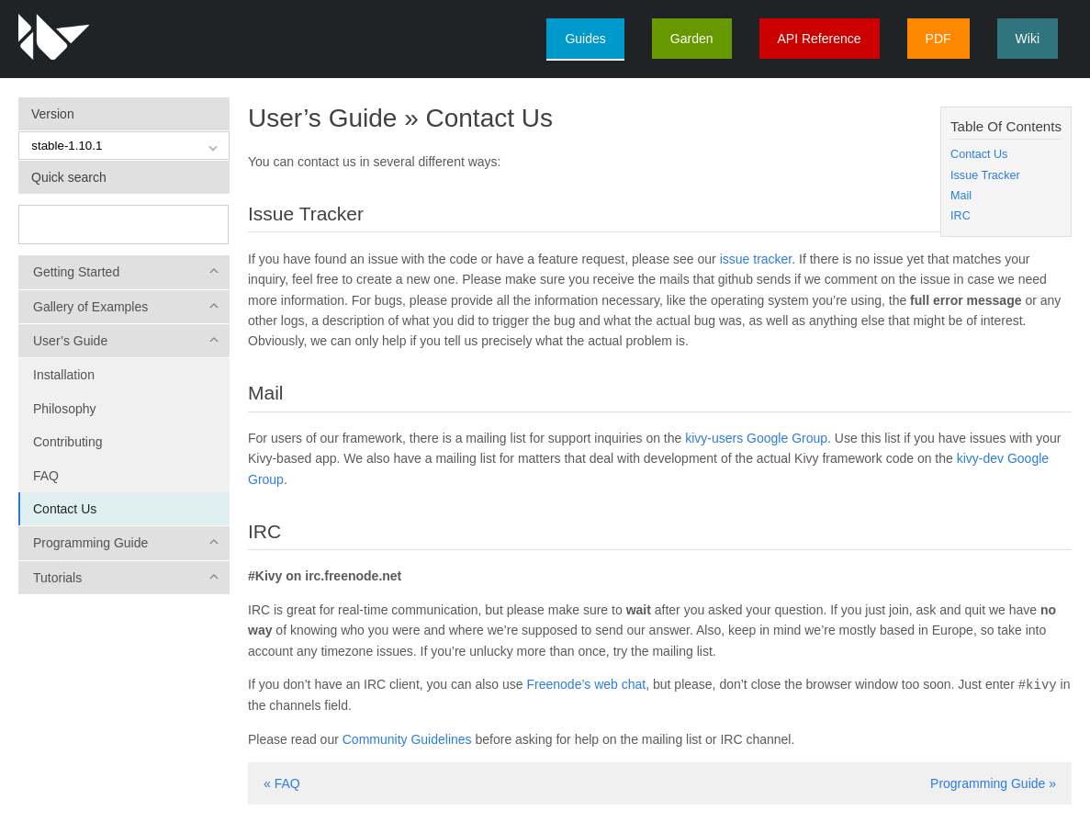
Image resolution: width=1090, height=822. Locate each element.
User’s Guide (70, 340)
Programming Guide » (993, 782)
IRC (960, 215)
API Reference (819, 38)
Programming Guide (90, 542)
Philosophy (64, 408)
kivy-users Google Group (756, 438)
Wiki (1027, 38)
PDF (938, 38)
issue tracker (756, 259)
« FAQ (282, 782)
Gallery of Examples (90, 306)
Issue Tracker (985, 175)
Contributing (68, 441)
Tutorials (57, 577)
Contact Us (64, 508)
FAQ (46, 475)
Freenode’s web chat (586, 684)
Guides (585, 38)
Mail (961, 195)
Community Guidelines (407, 738)
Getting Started (76, 272)
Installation (64, 374)
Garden (692, 38)
